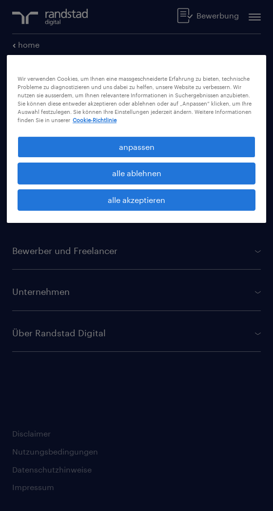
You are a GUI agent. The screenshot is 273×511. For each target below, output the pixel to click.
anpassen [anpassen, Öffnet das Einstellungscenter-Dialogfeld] (137, 146)
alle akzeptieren (136, 199)
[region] (136, 139)
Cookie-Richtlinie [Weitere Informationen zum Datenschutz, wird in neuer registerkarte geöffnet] (95, 120)
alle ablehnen (136, 173)
